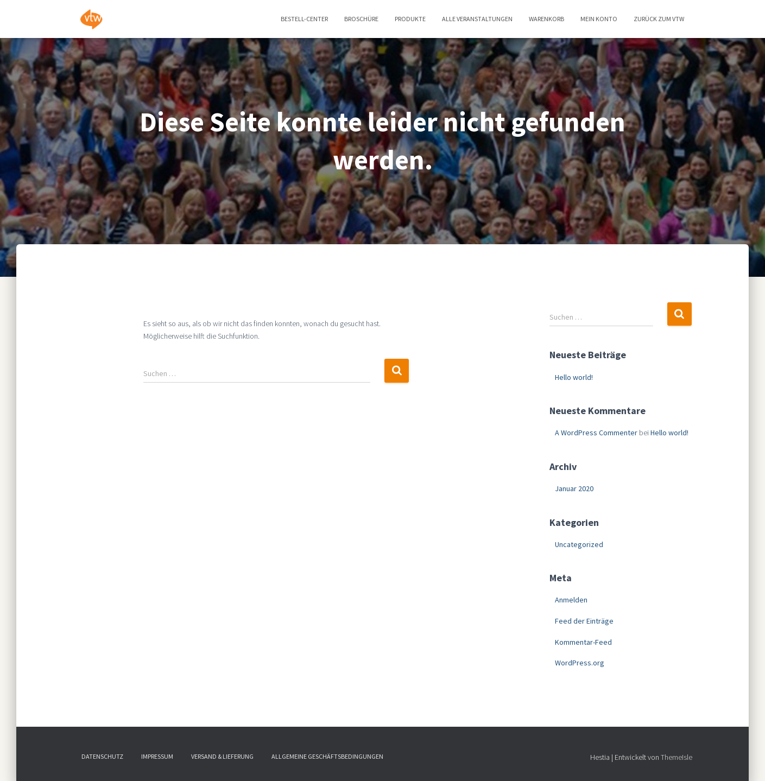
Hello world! (574, 377)
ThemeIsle (676, 757)
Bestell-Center (304, 19)
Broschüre (361, 19)
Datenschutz (102, 756)
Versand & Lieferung (222, 756)
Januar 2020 (574, 488)
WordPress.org (579, 663)
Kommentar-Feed (583, 642)
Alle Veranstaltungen (477, 19)
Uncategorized (579, 544)
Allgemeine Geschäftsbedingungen (327, 756)
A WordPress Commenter (596, 432)
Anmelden (571, 600)
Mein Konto (598, 19)
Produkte (410, 19)
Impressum (157, 756)
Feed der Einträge (584, 621)
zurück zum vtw (659, 19)
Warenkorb (546, 19)
